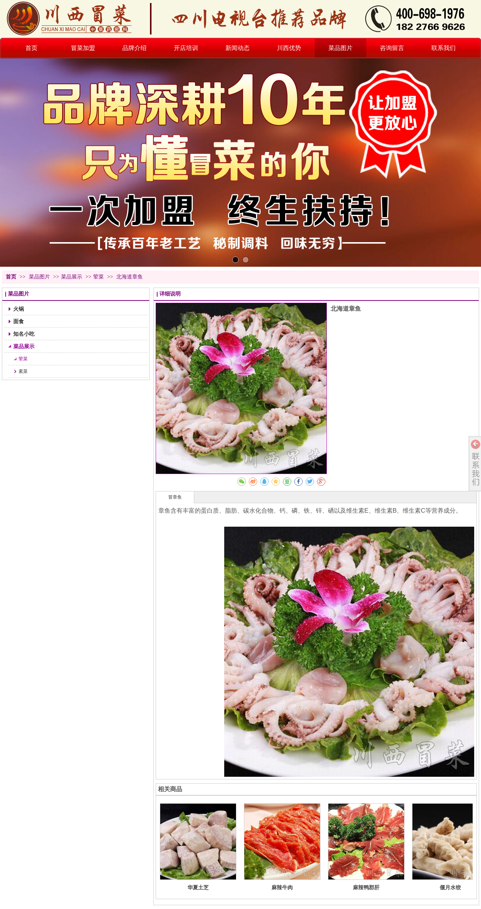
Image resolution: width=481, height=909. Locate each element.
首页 (11, 277)
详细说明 (170, 294)
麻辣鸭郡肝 (366, 887)
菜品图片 (40, 277)
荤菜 (98, 277)
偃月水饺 (450, 887)
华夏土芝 (198, 887)
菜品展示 (71, 277)
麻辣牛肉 (282, 887)
